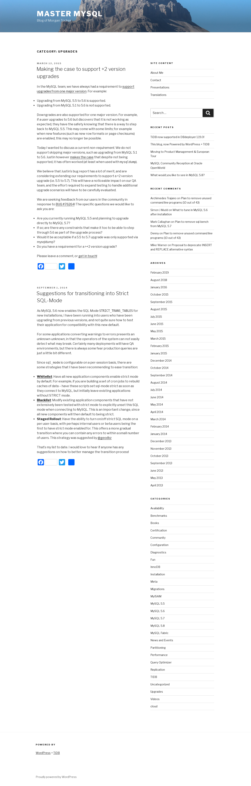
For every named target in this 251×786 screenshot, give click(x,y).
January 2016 (158, 287)
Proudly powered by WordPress (56, 777)
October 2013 (159, 456)
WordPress (43, 752)
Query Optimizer (161, 662)
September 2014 (161, 375)
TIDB (153, 677)
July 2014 (156, 389)
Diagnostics (158, 552)
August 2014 (158, 382)
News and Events (161, 640)
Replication (157, 669)
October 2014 (159, 367)
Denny (154, 233)
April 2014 (156, 412)
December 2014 (161, 360)
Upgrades (156, 691)
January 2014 (158, 434)
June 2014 (156, 397)
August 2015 (158, 309)
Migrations (157, 589)
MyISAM (155, 596)
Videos (155, 699)
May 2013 (156, 477)
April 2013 (156, 485)
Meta (153, 581)
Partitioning (158, 647)
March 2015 (158, 338)
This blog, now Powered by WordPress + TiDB (179, 144)
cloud (153, 706)
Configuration (159, 545)
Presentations (159, 87)
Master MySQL (70, 13)
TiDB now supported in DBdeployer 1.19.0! (177, 137)
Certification (158, 530)
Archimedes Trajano (163, 198)
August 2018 (158, 280)
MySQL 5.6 (157, 611)
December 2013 (160, 441)
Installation (157, 574)
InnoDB (155, 567)
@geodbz (105, 438)
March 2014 (158, 419)
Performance (159, 655)
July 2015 (156, 316)
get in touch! (87, 256)
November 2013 (160, 448)
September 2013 (161, 463)
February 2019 (159, 272)
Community (158, 537)
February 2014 (159, 426)
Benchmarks (158, 515)
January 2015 (158, 353)
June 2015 (156, 324)
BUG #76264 (65, 204)
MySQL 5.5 (157, 603)
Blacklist (44, 400)
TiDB (56, 752)
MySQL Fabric (159, 633)
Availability (157, 508)
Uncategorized (160, 684)
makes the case (82, 157)
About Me (156, 72)
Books (154, 523)
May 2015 (156, 331)
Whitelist (44, 376)
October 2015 (159, 294)
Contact (155, 80)
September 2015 (161, 302)
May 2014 (156, 404)
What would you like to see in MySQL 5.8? (177, 175)
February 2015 (159, 346)
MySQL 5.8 (157, 625)
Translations (158, 94)
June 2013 (156, 470)
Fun (152, 559)
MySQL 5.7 (157, 618)
